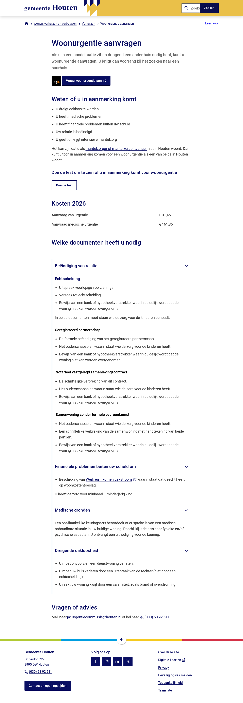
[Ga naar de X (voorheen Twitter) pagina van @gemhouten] (128, 661)
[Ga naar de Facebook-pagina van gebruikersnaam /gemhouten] (95, 661)
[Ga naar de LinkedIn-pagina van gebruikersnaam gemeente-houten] (117, 661)
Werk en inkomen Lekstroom (111, 479)
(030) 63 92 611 (155, 617)
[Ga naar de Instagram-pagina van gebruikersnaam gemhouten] (106, 661)
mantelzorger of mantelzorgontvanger (116, 148)
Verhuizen (88, 23)
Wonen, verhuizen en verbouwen (55, 23)
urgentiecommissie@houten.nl (94, 617)
